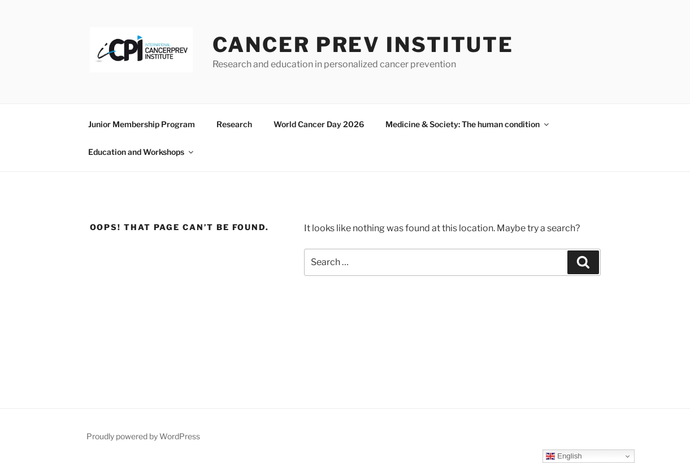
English (563, 456)
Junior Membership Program (141, 124)
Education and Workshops (141, 152)
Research (234, 124)
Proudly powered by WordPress (143, 436)
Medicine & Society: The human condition (467, 124)
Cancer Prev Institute (363, 44)
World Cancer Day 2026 (319, 124)
